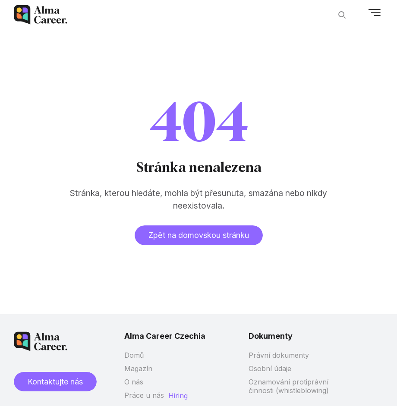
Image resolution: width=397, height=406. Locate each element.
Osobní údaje (270, 368)
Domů (134, 355)
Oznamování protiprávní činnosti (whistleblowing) (289, 386)
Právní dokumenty (279, 355)
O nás (133, 382)
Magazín (138, 368)
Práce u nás (144, 395)
